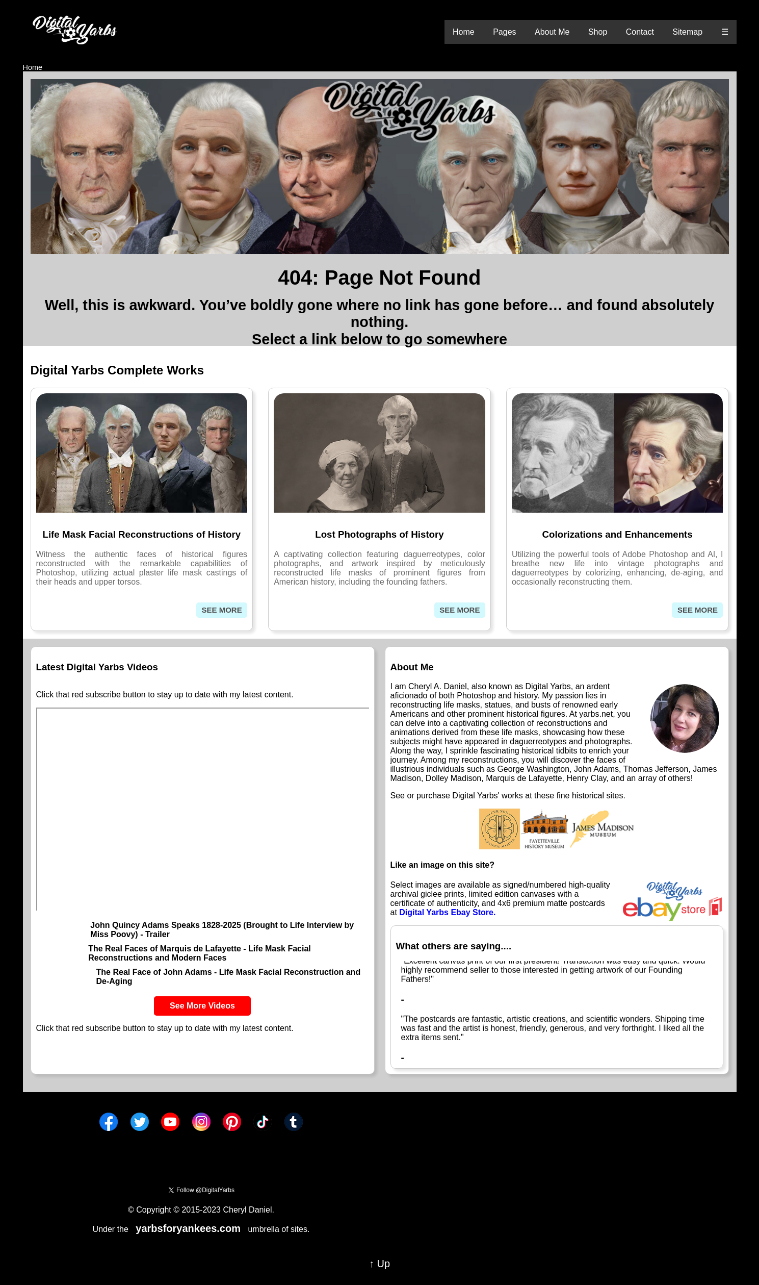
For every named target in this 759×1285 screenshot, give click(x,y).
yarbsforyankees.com (188, 1228)
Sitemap (687, 32)
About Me (552, 32)
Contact (640, 32)
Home (464, 32)
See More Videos (202, 1005)
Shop (597, 32)
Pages (504, 32)
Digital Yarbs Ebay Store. (447, 912)
